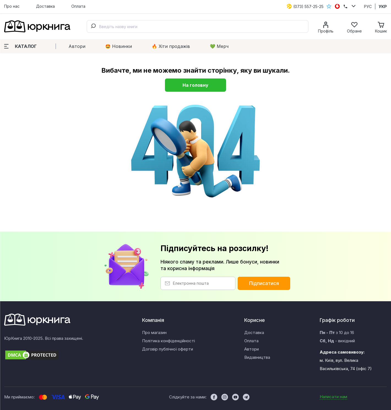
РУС (368, 6)
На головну (195, 85)
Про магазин (154, 332)
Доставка (45, 6)
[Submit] (93, 26)
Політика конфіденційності (168, 340)
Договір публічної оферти (167, 349)
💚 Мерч (219, 46)
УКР (383, 6)
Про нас (12, 6)
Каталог (20, 46)
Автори (77, 46)
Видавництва (257, 357)
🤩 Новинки (118, 46)
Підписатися (264, 283)
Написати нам (333, 396)
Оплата (78, 6)
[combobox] (197, 26)
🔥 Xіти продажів (171, 46)
